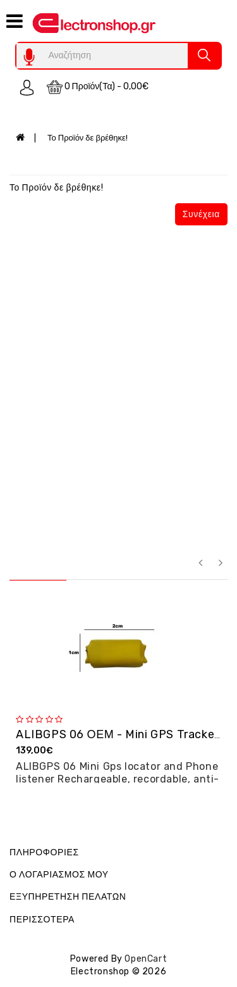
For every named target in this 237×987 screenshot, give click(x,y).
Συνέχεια (201, 214)
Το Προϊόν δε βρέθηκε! (87, 137)
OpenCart (146, 958)
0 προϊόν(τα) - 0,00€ (98, 87)
